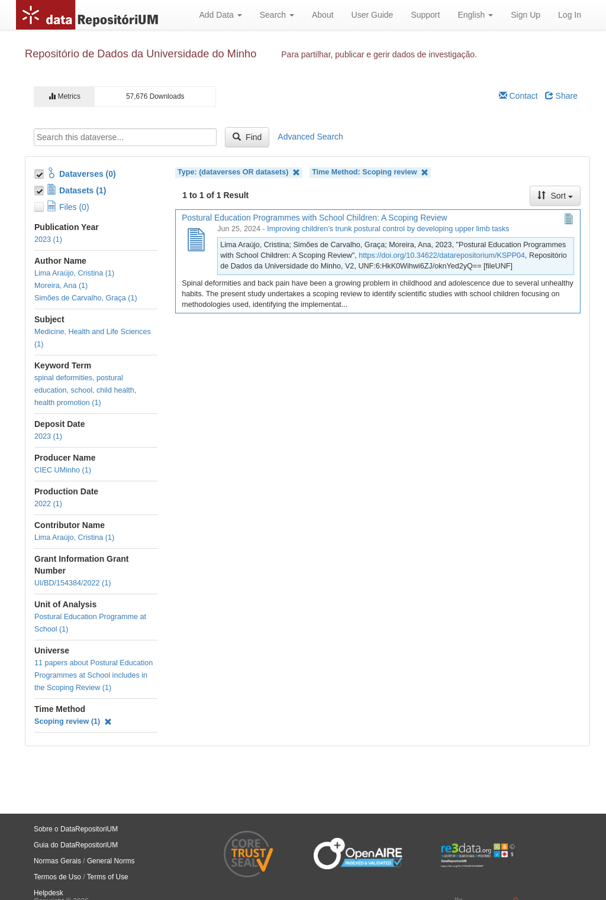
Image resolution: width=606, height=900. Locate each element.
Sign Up (525, 15)
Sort (555, 195)
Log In (569, 15)
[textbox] (125, 137)
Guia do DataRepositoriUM (76, 845)
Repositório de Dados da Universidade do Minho (140, 54)
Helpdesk (48, 893)
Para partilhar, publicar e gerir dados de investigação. (379, 54)
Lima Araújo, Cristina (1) (74, 273)
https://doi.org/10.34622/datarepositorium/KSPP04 (442, 255)
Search (277, 15)
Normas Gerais (57, 861)
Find (247, 137)
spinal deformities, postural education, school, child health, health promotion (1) (85, 390)
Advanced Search (310, 136)
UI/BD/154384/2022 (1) (72, 583)
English (475, 15)
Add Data (220, 15)
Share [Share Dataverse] (561, 96)
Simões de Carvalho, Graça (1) (85, 298)
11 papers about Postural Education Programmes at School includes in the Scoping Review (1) (93, 675)
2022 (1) (48, 504)
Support (425, 15)
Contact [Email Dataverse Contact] (518, 96)
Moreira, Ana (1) (61, 285)
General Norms (111, 861)
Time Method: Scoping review (370, 172)
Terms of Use (107, 877)
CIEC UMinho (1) (62, 470)
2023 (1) (48, 239)
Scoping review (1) (73, 721)
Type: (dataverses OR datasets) (239, 172)
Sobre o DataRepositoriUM (76, 829)
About (323, 15)
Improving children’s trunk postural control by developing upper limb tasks (388, 229)
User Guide (373, 15)
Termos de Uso (57, 877)
